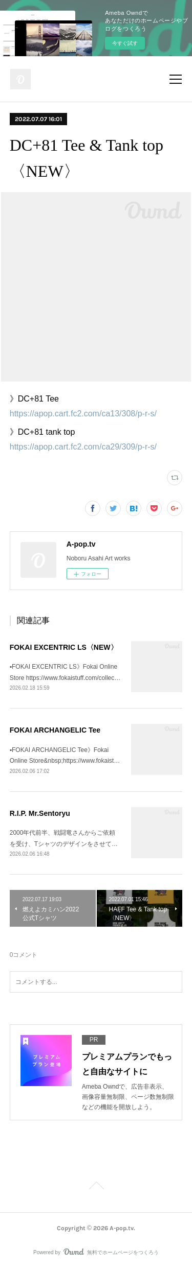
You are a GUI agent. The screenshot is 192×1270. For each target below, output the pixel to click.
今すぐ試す (125, 43)
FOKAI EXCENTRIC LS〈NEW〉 (64, 647)
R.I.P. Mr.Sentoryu (40, 813)
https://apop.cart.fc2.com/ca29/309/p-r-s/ (83, 446)
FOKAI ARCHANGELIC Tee (55, 730)
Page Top (96, 1187)
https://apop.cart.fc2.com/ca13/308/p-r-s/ (83, 413)
